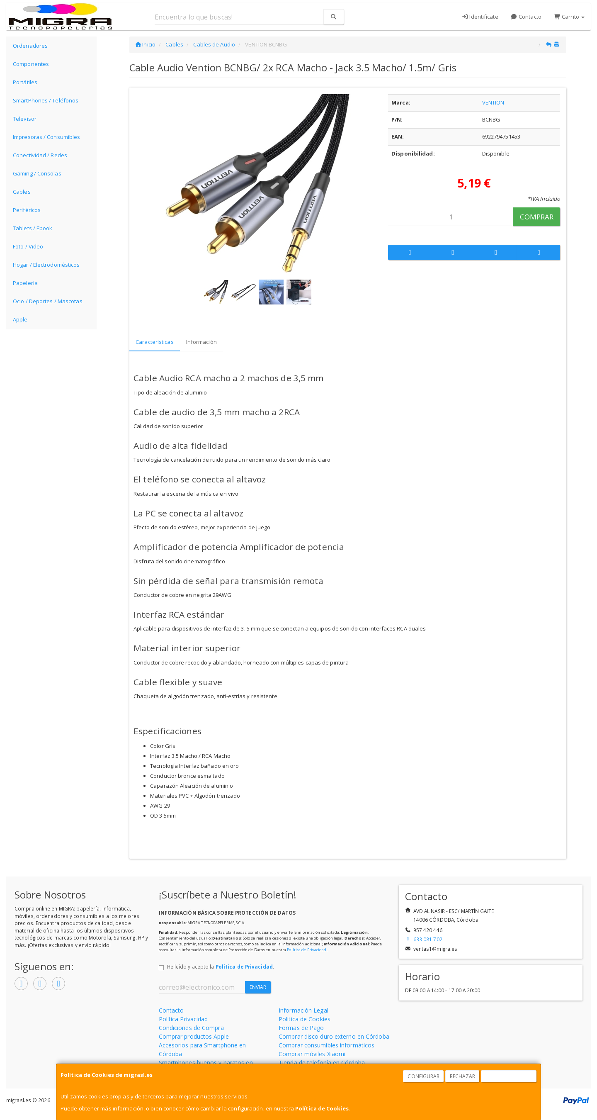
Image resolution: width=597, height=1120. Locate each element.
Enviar (258, 987)
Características (155, 342)
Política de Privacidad (306, 949)
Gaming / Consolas (37, 173)
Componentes (31, 64)
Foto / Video (28, 246)
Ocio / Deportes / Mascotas (48, 301)
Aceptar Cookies (509, 1076)
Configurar (423, 1076)
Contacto (526, 16)
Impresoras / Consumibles (46, 137)
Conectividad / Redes (40, 155)
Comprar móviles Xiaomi (312, 1054)
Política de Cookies (322, 1108)
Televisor (24, 118)
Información (201, 342)
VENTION (493, 102)
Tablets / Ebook (33, 228)
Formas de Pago (301, 1028)
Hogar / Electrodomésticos (46, 264)
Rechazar (463, 1076)
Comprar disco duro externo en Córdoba (334, 1036)
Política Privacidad (183, 1019)
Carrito (569, 16)
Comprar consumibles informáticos (326, 1045)
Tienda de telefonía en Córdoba (322, 1062)
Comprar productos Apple (194, 1036)
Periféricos (27, 210)
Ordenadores (30, 45)
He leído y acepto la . (220, 966)
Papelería (25, 283)
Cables (22, 191)
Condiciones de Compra (191, 1028)
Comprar (536, 217)
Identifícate (479, 16)
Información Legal (303, 1010)
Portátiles (25, 82)
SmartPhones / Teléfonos (45, 100)
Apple (20, 319)
